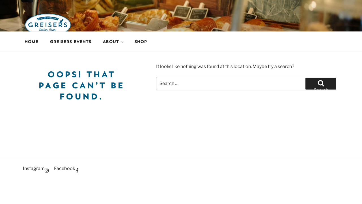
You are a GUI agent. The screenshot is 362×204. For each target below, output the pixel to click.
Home (31, 41)
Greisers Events (70, 41)
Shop (140, 41)
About (113, 41)
